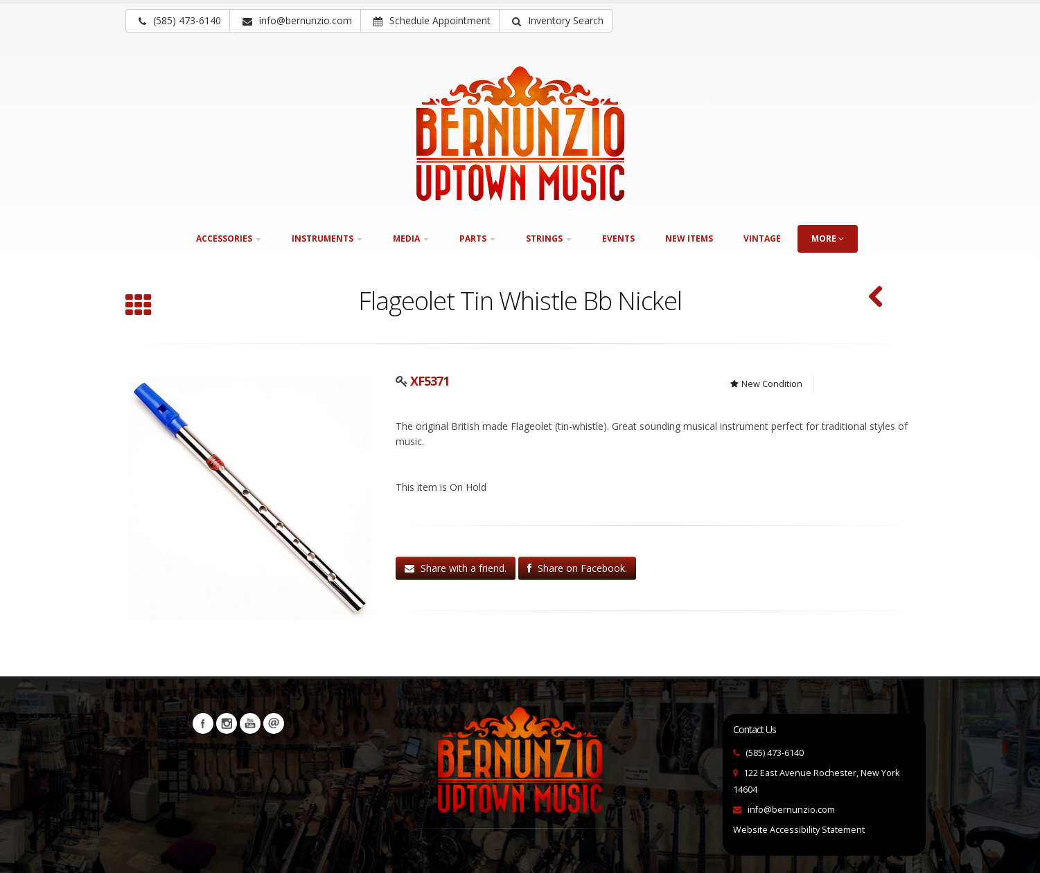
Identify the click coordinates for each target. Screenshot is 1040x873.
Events (618, 238)
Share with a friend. (455, 568)
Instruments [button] (327, 238)
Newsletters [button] (273, 723)
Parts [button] (477, 238)
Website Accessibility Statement (799, 830)
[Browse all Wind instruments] (138, 307)
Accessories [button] (228, 238)
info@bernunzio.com (791, 810)
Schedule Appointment (432, 20)
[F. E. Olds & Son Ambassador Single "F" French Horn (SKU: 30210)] (876, 298)
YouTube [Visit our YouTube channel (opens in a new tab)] (250, 723)
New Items (689, 238)
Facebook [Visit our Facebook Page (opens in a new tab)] (203, 723)
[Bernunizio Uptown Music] (520, 133)
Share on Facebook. (577, 568)
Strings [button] (549, 238)
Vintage (762, 238)
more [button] (827, 238)
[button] (555, 21)
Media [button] (411, 238)
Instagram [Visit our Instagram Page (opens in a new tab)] (226, 723)
